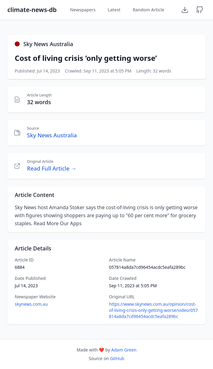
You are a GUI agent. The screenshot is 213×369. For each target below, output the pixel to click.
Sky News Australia (52, 135)
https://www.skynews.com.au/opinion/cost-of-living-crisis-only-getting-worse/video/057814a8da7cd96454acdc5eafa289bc (153, 310)
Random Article (148, 10)
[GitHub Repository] (199, 10)
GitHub (117, 358)
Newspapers (82, 10)
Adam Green (123, 350)
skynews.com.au (31, 304)
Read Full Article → (51, 168)
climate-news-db (31, 10)
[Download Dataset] (185, 10)
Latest (114, 10)
